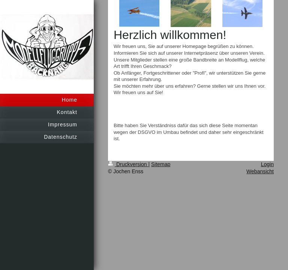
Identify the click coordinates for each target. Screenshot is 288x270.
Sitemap (160, 164)
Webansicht (260, 171)
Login (267, 164)
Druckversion (128, 164)
